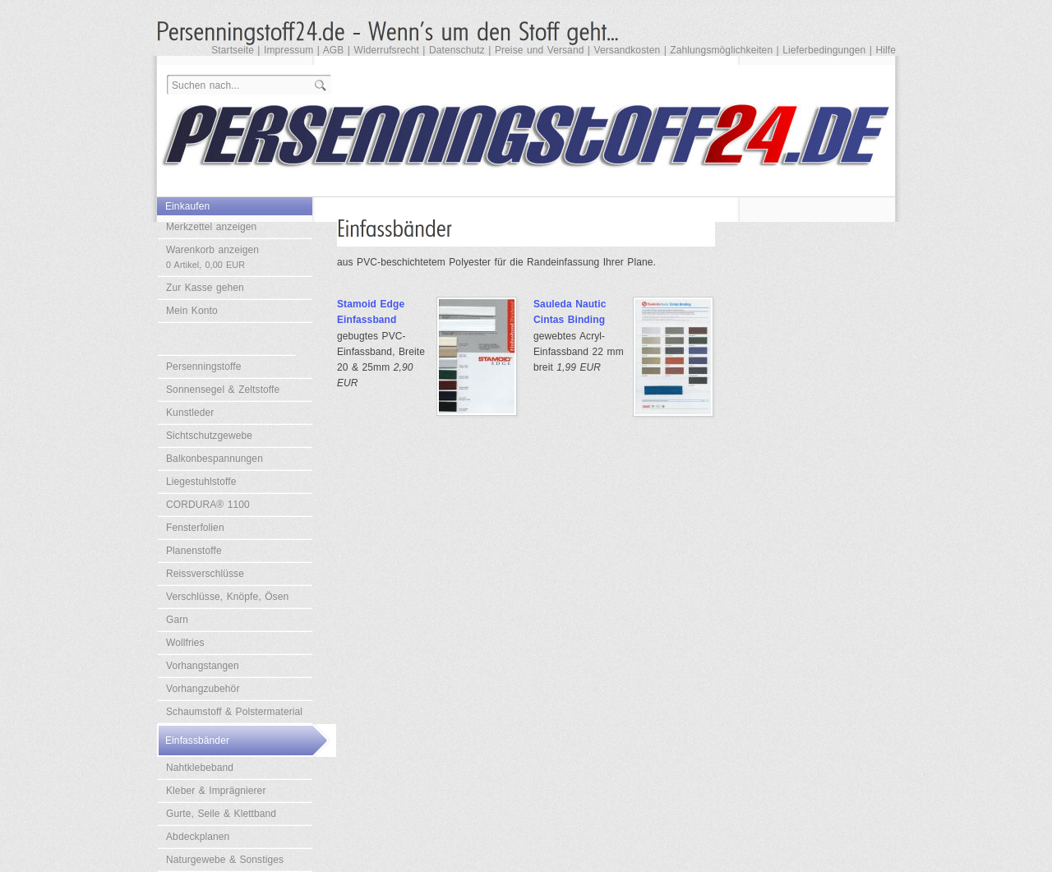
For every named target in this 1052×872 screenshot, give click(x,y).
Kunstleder (190, 412)
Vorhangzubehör (202, 688)
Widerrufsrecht (385, 50)
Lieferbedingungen (823, 50)
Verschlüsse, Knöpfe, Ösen (227, 596)
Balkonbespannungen (214, 458)
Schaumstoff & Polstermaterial (234, 711)
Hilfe (885, 50)
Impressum (288, 50)
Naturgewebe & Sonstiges (225, 859)
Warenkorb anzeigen (212, 257)
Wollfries (185, 642)
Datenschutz (457, 50)
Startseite (232, 50)
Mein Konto (192, 310)
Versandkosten (627, 50)
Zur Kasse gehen (205, 287)
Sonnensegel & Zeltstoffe (222, 389)
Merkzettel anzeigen (211, 227)
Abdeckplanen (197, 836)
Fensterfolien (195, 527)
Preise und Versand (539, 50)
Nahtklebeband (199, 767)
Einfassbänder (197, 740)
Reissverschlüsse (205, 573)
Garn (177, 619)
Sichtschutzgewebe (209, 435)
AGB (333, 50)
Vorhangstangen (202, 665)
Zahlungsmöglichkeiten (721, 50)
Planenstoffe (194, 550)
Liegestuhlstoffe (201, 481)
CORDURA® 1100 (208, 504)
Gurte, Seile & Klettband (221, 813)
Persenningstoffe (203, 366)
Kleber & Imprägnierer (216, 790)
